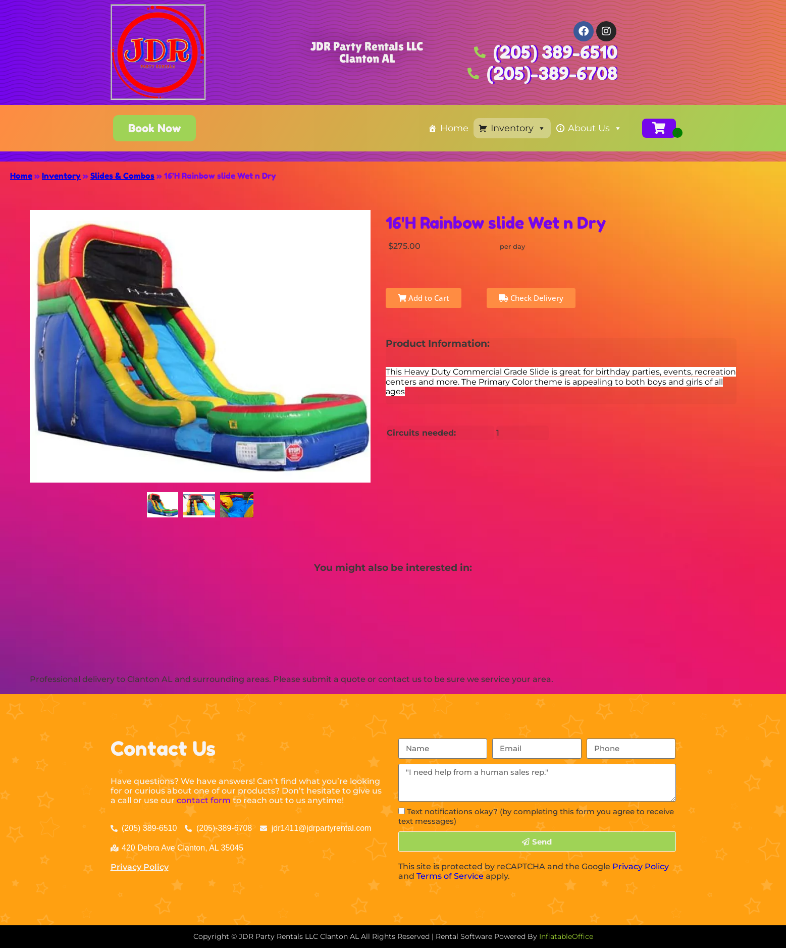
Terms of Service (450, 876)
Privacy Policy (140, 867)
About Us (595, 128)
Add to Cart (423, 298)
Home (454, 128)
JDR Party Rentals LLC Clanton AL (366, 52)
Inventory (518, 128)
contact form (204, 800)
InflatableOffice (566, 936)
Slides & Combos (122, 176)
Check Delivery (531, 298)
